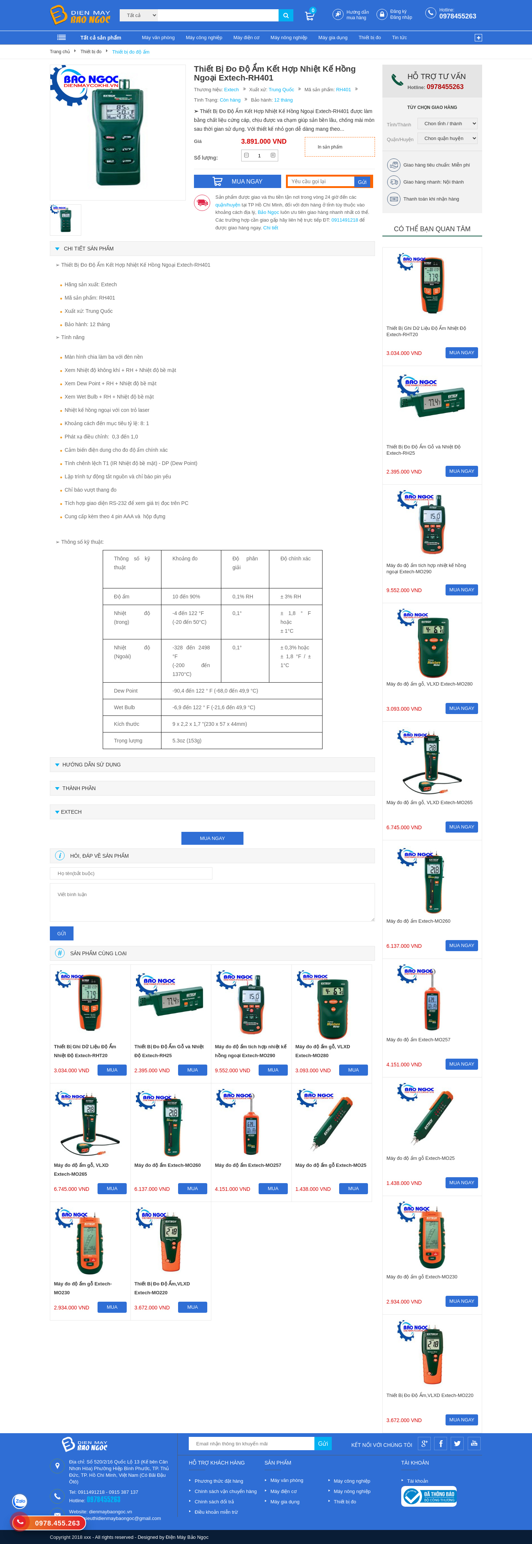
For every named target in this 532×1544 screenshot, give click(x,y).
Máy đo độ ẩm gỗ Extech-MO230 (83, 1288)
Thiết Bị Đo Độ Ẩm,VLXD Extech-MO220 (162, 1288)
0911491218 (344, 220)
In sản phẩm (330, 147)
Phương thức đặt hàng (219, 1481)
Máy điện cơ (246, 37)
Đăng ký (399, 11)
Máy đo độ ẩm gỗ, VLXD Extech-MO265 (81, 1169)
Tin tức (399, 37)
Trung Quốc (281, 89)
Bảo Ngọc (268, 212)
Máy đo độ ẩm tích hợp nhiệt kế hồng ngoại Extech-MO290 (250, 1051)
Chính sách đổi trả (214, 1501)
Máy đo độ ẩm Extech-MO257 (248, 1165)
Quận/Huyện (400, 139)
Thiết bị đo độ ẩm (131, 52)
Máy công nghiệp (204, 37)
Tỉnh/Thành (399, 124)
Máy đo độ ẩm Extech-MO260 (167, 1165)
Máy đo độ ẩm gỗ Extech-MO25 (331, 1165)
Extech (231, 89)
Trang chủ (60, 51)
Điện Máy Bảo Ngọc (187, 1537)
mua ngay (212, 838)
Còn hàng (230, 100)
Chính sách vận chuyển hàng (226, 1491)
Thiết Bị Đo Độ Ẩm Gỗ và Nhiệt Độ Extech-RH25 (169, 1051)
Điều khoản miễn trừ (216, 1512)
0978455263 (457, 16)
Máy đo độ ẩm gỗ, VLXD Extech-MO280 (323, 1051)
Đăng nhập (401, 17)
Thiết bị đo (370, 37)
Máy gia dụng (333, 37)
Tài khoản (417, 1481)
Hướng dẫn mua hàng (358, 15)
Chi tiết (270, 227)
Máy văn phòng (158, 37)
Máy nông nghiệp (288, 37)
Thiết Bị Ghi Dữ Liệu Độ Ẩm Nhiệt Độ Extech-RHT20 (85, 1051)
